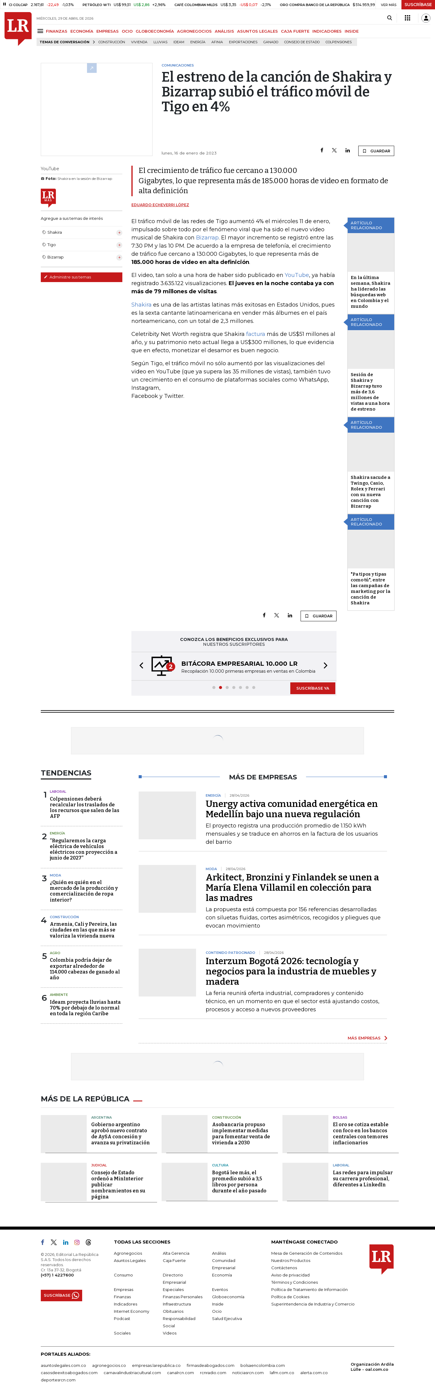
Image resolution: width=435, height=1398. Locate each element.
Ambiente (59, 995)
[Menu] (41, 31)
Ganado (270, 42)
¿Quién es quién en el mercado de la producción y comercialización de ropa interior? (84, 891)
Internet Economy (131, 1311)
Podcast (122, 1318)
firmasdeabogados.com (210, 1365)
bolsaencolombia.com (262, 1365)
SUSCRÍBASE (418, 4)
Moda (55, 875)
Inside (218, 1304)
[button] (139, 666)
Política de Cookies (290, 1296)
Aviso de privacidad (290, 1275)
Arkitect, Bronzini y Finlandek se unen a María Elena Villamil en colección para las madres (292, 887)
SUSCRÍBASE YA (312, 688)
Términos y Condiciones (294, 1282)
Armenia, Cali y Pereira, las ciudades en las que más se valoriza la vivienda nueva (83, 929)
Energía (197, 42)
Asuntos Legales (130, 1260)
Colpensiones (339, 42)
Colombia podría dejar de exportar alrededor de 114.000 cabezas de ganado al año (85, 968)
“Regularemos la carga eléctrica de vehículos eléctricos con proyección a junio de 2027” (84, 849)
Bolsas (340, 1117)
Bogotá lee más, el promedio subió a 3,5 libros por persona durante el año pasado (239, 1182)
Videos (169, 1333)
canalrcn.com (180, 1372)
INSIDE (352, 31)
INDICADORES (327, 31)
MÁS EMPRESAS (364, 1037)
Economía (222, 1275)
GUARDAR (376, 150)
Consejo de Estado (302, 42)
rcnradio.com (213, 1372)
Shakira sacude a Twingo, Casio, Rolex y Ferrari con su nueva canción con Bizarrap (370, 492)
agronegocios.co (109, 1365)
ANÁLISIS (224, 31)
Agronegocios (128, 1253)
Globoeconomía (228, 1296)
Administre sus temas (67, 277)
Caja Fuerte (174, 1260)
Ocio (217, 1311)
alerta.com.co (314, 1372)
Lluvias (160, 42)
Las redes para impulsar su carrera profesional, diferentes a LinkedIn (363, 1179)
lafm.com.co (282, 1372)
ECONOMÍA (81, 31)
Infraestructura (177, 1304)
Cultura (220, 1165)
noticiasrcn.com (248, 1372)
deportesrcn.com (58, 1379)
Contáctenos (284, 1267)
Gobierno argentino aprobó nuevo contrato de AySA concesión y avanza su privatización (120, 1134)
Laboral (58, 791)
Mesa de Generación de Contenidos (306, 1253)
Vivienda (139, 42)
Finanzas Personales (182, 1296)
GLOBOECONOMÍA (155, 31)
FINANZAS (56, 31)
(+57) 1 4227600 (57, 1275)
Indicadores (125, 1304)
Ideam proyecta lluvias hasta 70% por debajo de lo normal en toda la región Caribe (85, 1007)
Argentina (101, 1117)
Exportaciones (243, 42)
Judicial (99, 1165)
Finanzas (122, 1296)
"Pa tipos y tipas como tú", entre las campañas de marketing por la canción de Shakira (370, 588)
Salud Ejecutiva (227, 1318)
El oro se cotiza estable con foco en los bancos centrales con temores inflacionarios (360, 1134)
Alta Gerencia (176, 1253)
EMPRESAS (107, 31)
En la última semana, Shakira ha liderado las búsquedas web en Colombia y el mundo (370, 292)
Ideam (178, 42)
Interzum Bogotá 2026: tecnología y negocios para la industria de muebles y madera (291, 971)
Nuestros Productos (290, 1260)
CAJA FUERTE (295, 31)
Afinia (217, 42)
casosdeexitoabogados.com (69, 1372)
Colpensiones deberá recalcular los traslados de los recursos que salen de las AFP (84, 807)
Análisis (219, 1253)
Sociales (122, 1333)
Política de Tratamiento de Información (309, 1289)
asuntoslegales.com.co (63, 1365)
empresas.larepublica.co (156, 1365)
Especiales (173, 1289)
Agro (55, 953)
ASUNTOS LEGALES (257, 31)
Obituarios (173, 1311)
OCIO (127, 31)
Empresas (123, 1289)
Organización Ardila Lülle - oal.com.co (372, 1367)
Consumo (123, 1275)
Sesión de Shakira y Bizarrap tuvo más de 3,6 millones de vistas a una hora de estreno (370, 392)
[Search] (389, 18)
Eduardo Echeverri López (160, 205)
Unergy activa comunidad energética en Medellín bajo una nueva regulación (292, 809)
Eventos (220, 1289)
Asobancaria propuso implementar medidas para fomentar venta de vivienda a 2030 (241, 1134)
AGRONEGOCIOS (194, 31)
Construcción (111, 42)
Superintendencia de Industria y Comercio (313, 1304)
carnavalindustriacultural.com (132, 1372)
